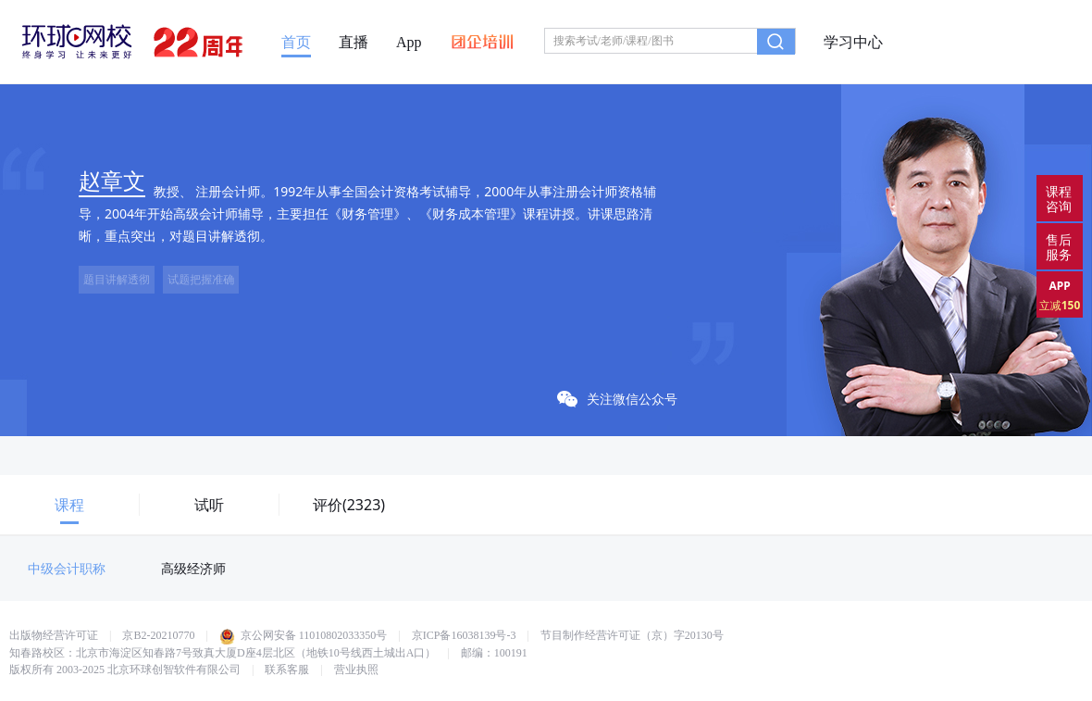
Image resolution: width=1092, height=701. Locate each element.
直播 (353, 42)
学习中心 (853, 42)
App (409, 42)
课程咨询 (1059, 198)
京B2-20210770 (158, 635)
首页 (296, 42)
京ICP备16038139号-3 (464, 635)
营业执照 (356, 669)
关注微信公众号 (617, 398)
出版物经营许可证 (53, 635)
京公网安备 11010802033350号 (303, 635)
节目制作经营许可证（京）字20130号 (632, 635)
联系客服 (287, 669)
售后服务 (1059, 247)
